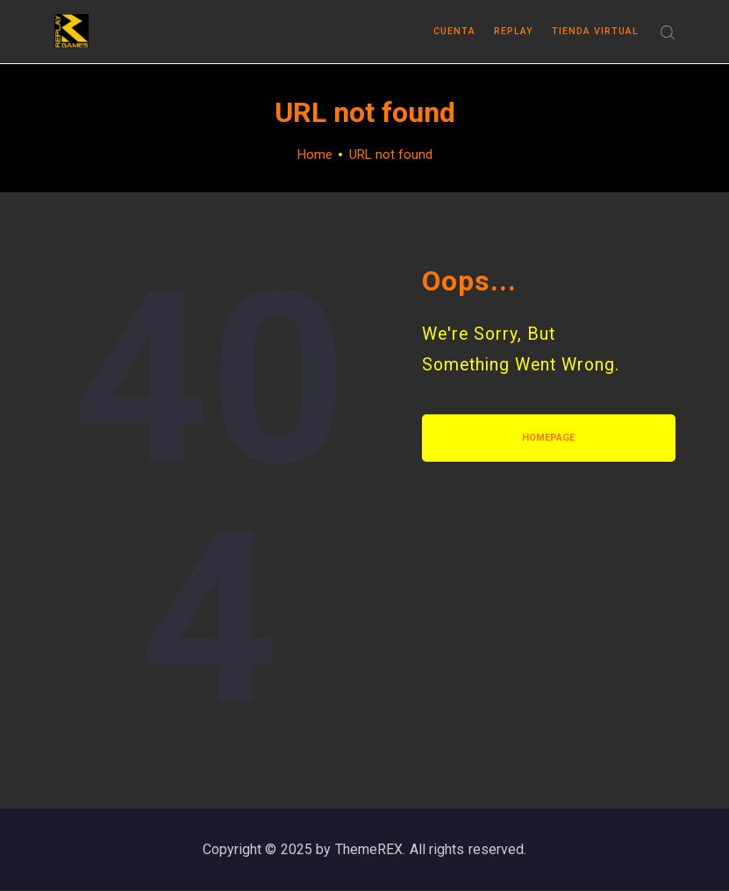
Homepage (548, 437)
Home (314, 154)
